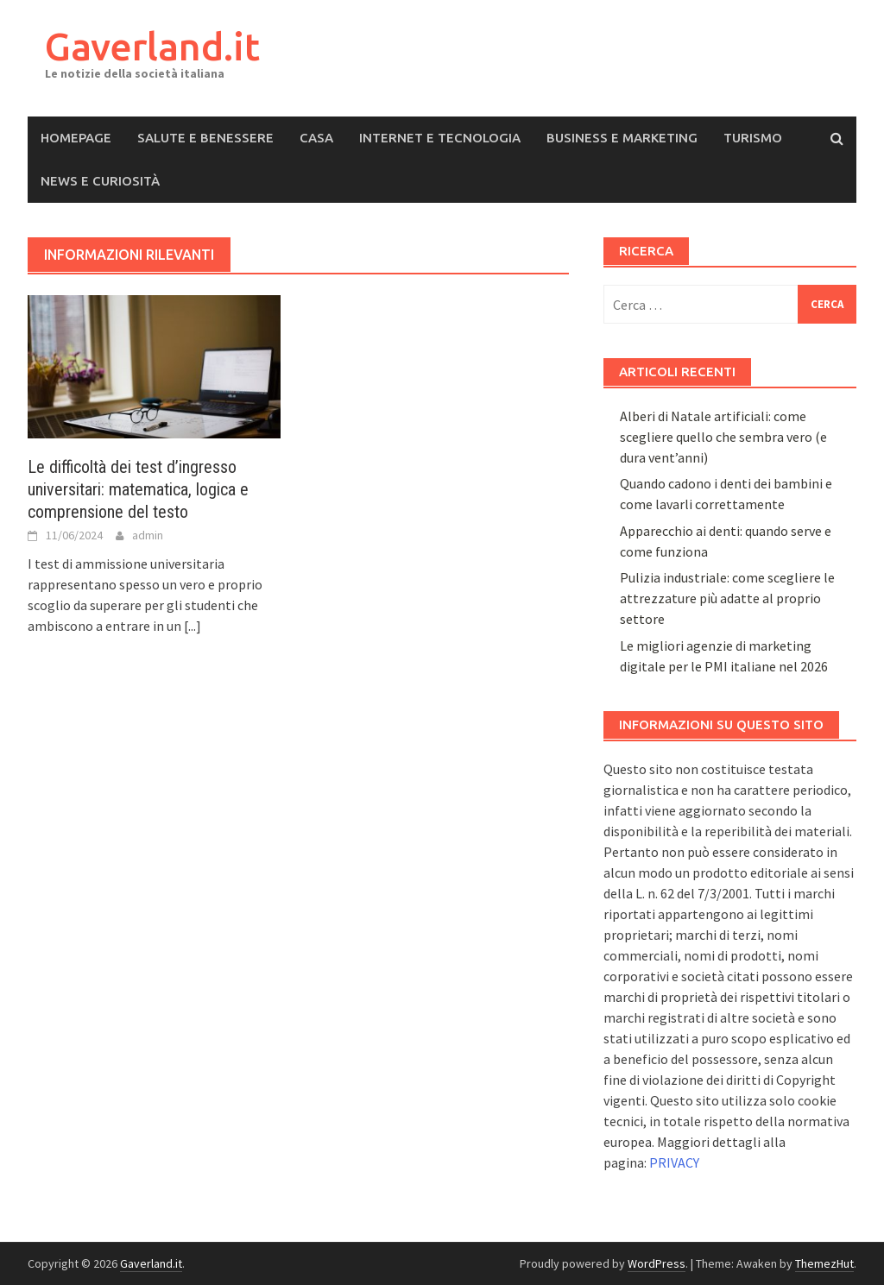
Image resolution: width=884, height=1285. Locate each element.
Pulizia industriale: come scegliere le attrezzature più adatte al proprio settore (727, 598)
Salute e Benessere (205, 137)
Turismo (752, 137)
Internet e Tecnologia (440, 137)
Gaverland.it (152, 46)
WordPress (656, 1263)
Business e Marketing (622, 137)
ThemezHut (824, 1263)
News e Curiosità (100, 180)
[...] (192, 625)
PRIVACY (674, 1162)
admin (147, 535)
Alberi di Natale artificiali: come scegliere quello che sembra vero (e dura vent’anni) (723, 436)
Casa (316, 137)
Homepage (76, 137)
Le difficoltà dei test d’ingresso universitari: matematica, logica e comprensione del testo (138, 489)
